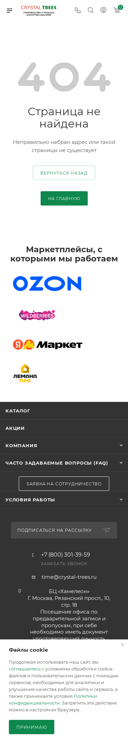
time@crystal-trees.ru (69, 577)
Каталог (17, 410)
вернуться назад (64, 173)
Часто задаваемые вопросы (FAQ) (56, 463)
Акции (15, 428)
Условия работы (30, 499)
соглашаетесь (25, 668)
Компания (21, 445)
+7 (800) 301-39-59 (65, 555)
